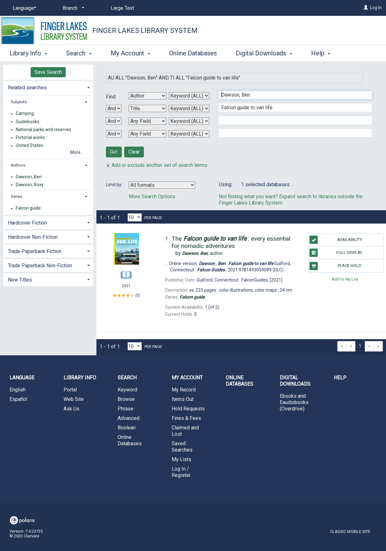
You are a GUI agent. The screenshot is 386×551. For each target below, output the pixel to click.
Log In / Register (181, 472)
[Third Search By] (147, 121)
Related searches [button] (27, 88)
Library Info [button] (28, 52)
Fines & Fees (186, 418)
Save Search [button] (48, 72)
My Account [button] (130, 52)
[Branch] (72, 8)
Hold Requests (188, 409)
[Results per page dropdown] (135, 217)
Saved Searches (182, 446)
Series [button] (16, 196)
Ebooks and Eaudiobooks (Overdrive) (294, 402)
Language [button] (21, 378)
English (17, 390)
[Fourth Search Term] (292, 133)
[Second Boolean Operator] (113, 121)
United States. (30, 145)
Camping (25, 113)
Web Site (74, 399)
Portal (70, 390)
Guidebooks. (28, 121)
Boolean (127, 428)
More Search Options (152, 196)
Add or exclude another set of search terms (156, 165)
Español (18, 399)
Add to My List (345, 279)
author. (203, 253)
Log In (376, 7)
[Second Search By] (147, 108)
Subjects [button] (19, 101)
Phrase (125, 409)
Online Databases (193, 52)
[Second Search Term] (292, 107)
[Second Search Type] (189, 108)
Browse (126, 399)
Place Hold (335, 266)
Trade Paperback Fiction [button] (34, 251)
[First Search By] (147, 95)
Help (340, 378)
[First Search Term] (292, 95)
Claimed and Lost (185, 431)
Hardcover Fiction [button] (27, 223)
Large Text (122, 8)
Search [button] (78, 52)
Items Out (182, 399)
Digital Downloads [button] (264, 52)
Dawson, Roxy (30, 184)
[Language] (23, 8)
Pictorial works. (31, 137)
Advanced (128, 418)
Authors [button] (18, 165)
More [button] (323, 53)
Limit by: (114, 184)
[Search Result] (126, 250)
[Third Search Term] (292, 120)
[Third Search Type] (189, 121)
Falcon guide (28, 208)
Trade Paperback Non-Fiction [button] (40, 266)
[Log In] (366, 7)
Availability (335, 240)
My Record (184, 390)
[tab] (48, 87)
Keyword (127, 390)
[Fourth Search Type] (189, 133)
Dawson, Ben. (29, 176)
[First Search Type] (189, 95)
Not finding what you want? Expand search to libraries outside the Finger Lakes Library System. (291, 199)
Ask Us (71, 409)
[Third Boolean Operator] (113, 133)
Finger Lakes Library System (145, 31)
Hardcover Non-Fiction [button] (33, 237)
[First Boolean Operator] (113, 108)
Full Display (335, 253)
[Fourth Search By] (147, 133)
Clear (134, 152)
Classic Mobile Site (350, 531)
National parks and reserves (43, 129)
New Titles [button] (20, 280)
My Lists (181, 459)
